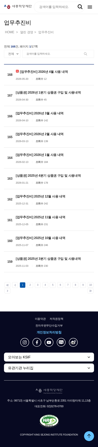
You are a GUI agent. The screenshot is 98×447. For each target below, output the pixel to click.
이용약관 (40, 318)
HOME (10, 32)
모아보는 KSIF (19, 357)
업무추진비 (46, 32)
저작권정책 (56, 318)
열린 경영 (26, 32)
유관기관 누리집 (20, 368)
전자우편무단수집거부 (49, 325)
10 (90, 285)
